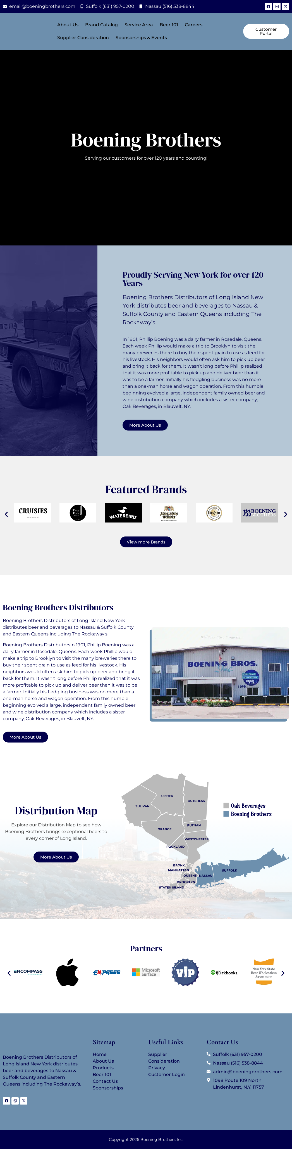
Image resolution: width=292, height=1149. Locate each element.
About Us (67, 24)
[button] (6, 514)
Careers (193, 24)
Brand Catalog (101, 24)
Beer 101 (169, 24)
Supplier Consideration (83, 37)
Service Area (139, 24)
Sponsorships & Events (141, 37)
